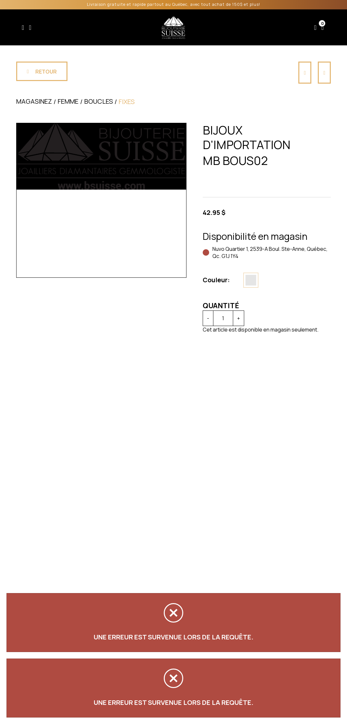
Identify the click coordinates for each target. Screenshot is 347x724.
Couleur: (216, 280)
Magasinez (34, 101)
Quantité (221, 305)
